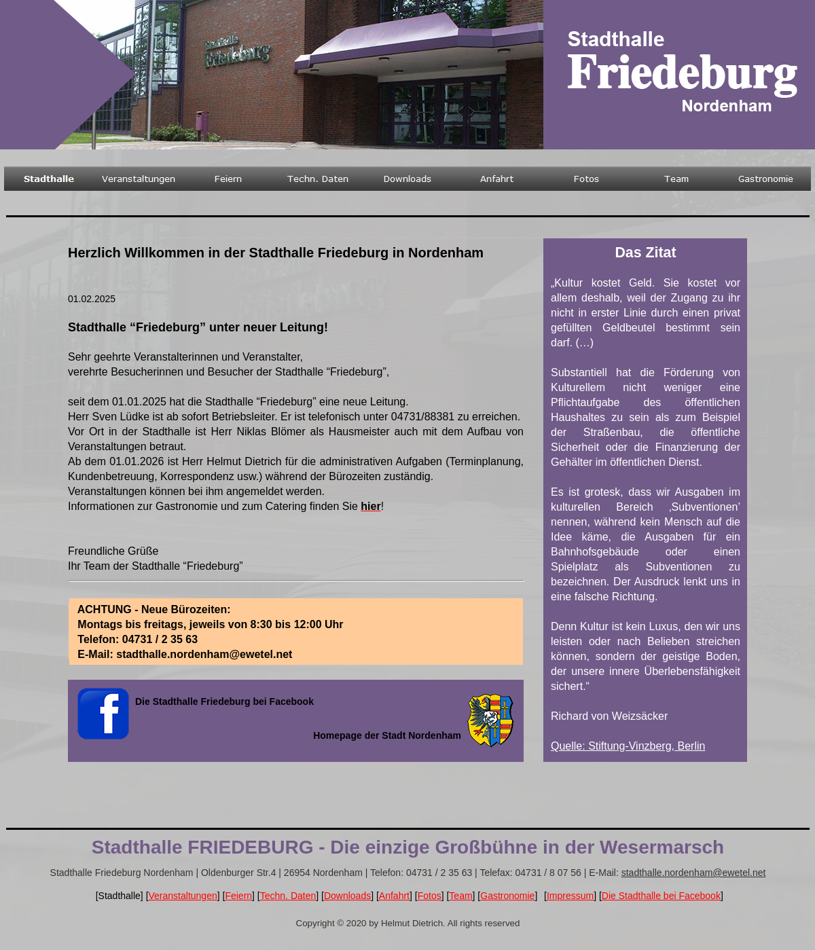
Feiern (238, 895)
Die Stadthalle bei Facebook (661, 895)
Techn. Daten (288, 895)
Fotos (429, 895)
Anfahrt (394, 895)
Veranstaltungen (183, 895)
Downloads (347, 895)
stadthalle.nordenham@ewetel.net (693, 872)
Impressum (570, 895)
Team (460, 895)
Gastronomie (507, 895)
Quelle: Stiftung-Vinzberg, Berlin (628, 746)
